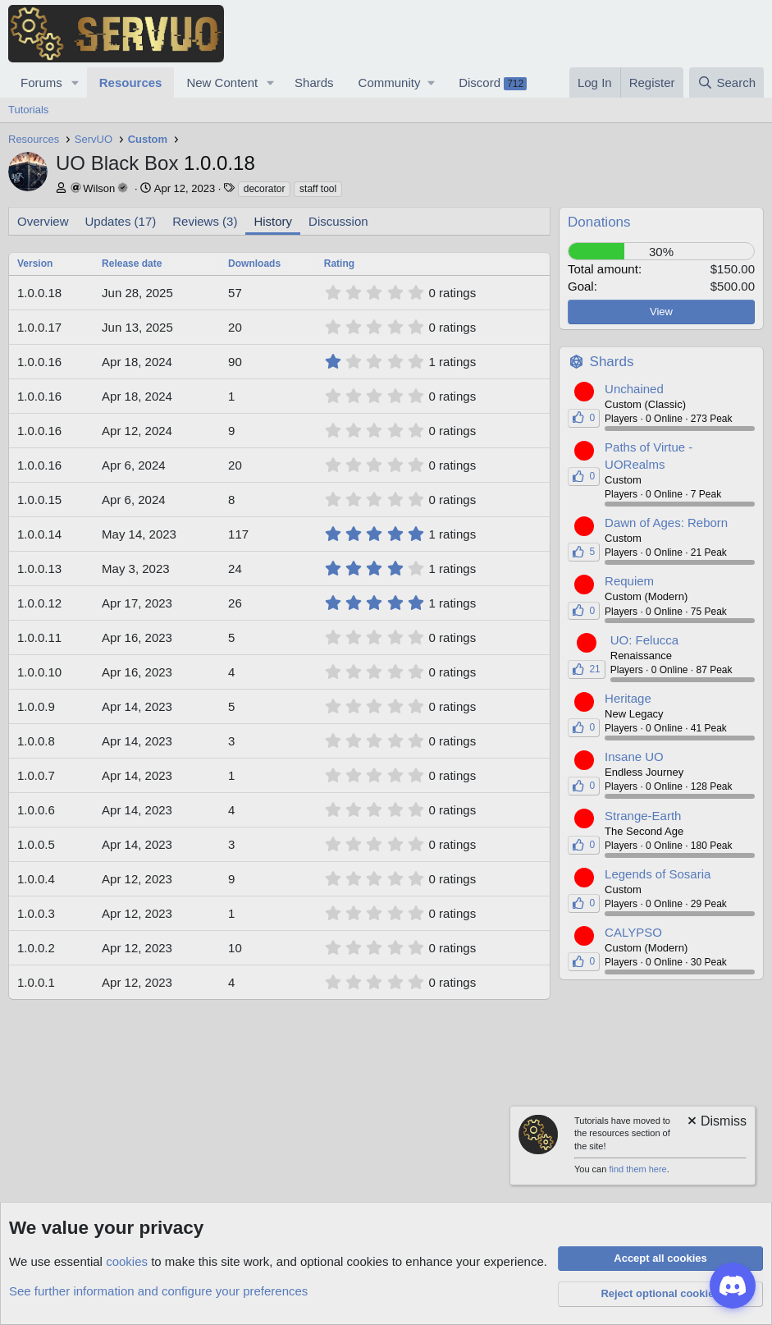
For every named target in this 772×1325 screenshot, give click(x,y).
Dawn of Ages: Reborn (666, 523)
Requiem (629, 581)
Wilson (99, 188)
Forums (41, 82)
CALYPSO (633, 932)
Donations (599, 222)
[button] (75, 82)
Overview (43, 221)
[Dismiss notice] (715, 1122)
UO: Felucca (644, 640)
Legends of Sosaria (657, 874)
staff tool (317, 189)
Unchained (634, 389)
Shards (314, 82)
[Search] (726, 82)
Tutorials (28, 109)
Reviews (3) (204, 221)
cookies (127, 1261)
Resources (130, 82)
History (273, 221)
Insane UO (634, 756)
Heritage (628, 698)
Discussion (338, 221)
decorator (265, 189)
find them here (637, 1169)
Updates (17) (121, 221)
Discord (493, 83)
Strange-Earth (643, 816)
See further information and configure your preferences (158, 1291)
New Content (222, 82)
